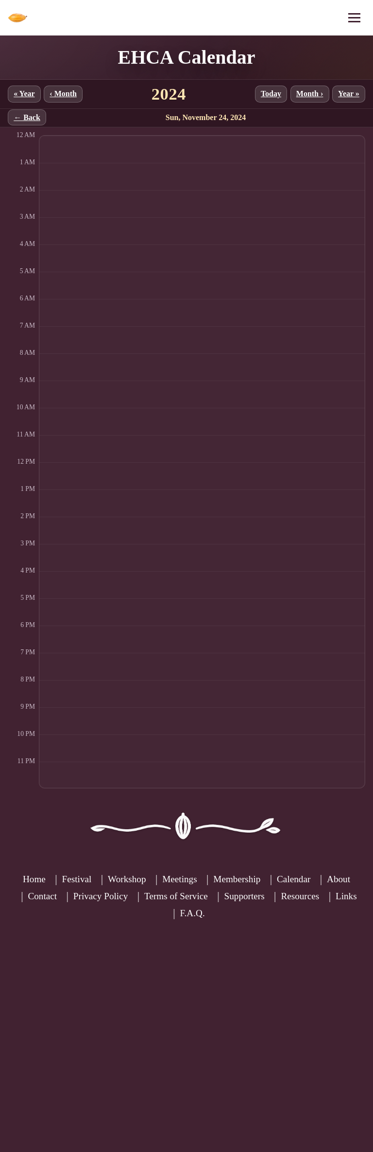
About (338, 879)
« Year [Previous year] (24, 93)
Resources (300, 896)
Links (346, 896)
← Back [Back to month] (27, 117)
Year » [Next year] (348, 93)
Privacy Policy (100, 896)
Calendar (293, 879)
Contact (42, 896)
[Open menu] (354, 18)
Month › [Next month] (309, 93)
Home (34, 879)
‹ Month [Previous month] (63, 93)
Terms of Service (176, 896)
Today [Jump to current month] (271, 93)
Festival (77, 879)
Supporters (244, 896)
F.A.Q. (192, 913)
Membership (236, 879)
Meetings (179, 879)
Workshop (127, 879)
